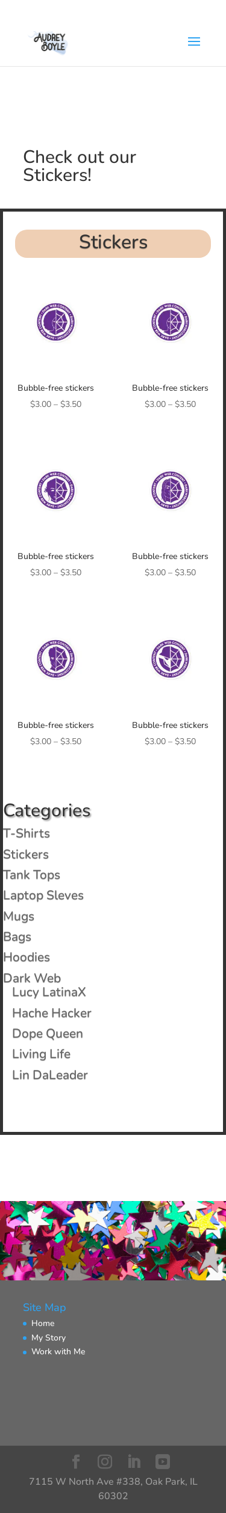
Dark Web (32, 978)
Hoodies (26, 957)
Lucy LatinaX (49, 991)
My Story (48, 1337)
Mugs (18, 916)
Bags (17, 936)
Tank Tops (31, 874)
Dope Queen (47, 1033)
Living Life (41, 1053)
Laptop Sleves (43, 895)
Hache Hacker (52, 1012)
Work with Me (58, 1351)
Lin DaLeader (50, 1074)
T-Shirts (26, 833)
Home (42, 1323)
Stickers (26, 854)
